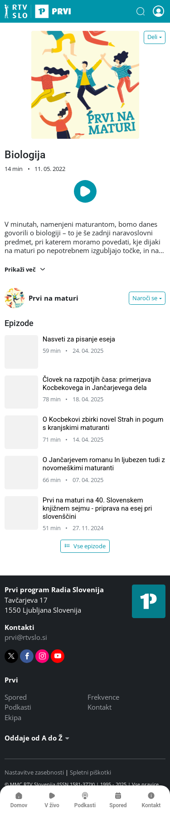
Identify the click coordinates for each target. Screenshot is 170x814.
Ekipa (13, 717)
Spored (16, 697)
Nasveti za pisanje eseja (79, 339)
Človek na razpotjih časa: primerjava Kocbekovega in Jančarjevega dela (97, 383)
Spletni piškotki (90, 772)
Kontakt (99, 707)
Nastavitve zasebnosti (34, 772)
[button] (140, 11)
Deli (152, 37)
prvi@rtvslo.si (26, 637)
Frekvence (103, 697)
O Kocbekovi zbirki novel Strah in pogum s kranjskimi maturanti (103, 423)
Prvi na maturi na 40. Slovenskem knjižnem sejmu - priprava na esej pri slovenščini (97, 508)
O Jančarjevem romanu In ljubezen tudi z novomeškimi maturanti (104, 464)
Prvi (38, 11)
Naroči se (144, 298)
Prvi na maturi (41, 298)
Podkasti (18, 707)
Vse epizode (85, 546)
